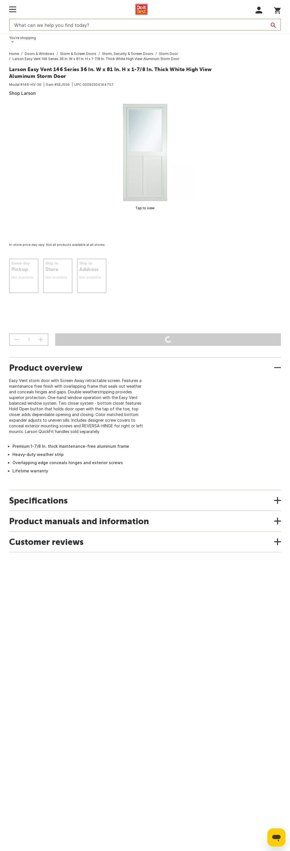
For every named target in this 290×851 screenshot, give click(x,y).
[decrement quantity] (16, 339)
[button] (259, 10)
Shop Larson (22, 93)
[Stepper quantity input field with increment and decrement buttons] (29, 339)
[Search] (273, 25)
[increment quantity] (41, 339)
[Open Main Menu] (12, 9)
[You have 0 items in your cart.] (277, 9)
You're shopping (22, 38)
